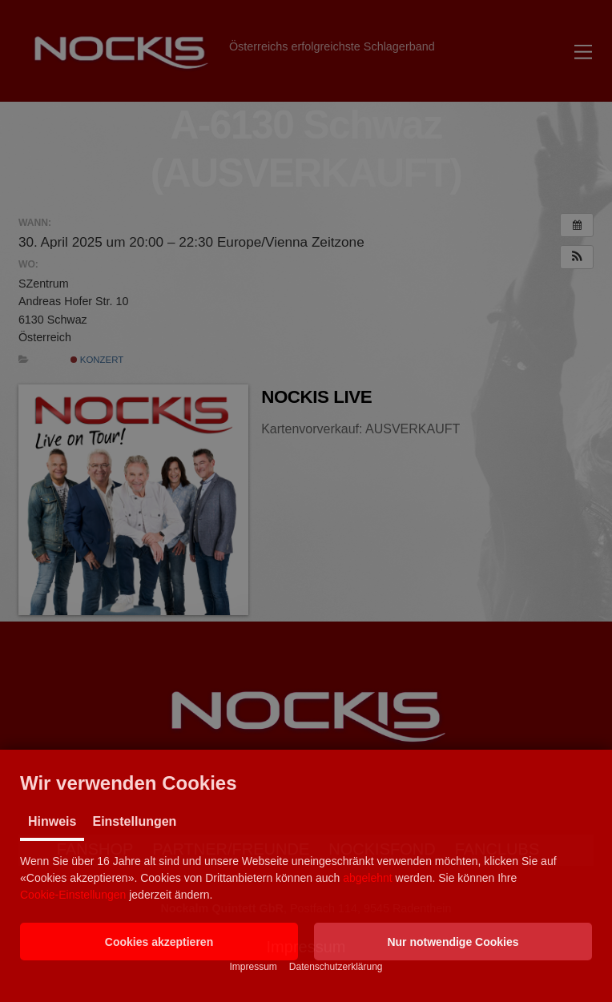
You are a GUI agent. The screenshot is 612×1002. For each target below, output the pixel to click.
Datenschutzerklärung (336, 966)
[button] (159, 941)
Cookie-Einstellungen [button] (73, 894)
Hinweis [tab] (52, 821)
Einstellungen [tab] (134, 821)
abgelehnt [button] (368, 877)
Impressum (252, 966)
